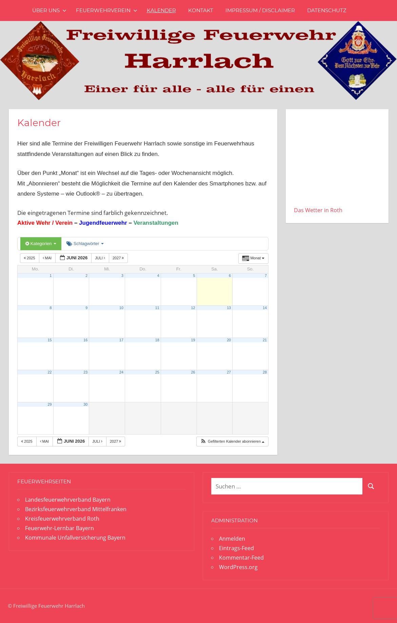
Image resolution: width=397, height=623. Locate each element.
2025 (30, 258)
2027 (119, 258)
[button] (232, 441)
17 (121, 340)
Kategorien (40, 243)
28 (265, 372)
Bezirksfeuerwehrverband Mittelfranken (75, 509)
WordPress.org (238, 567)
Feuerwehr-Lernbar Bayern (59, 528)
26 (193, 372)
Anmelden (232, 538)
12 (193, 308)
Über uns (49, 10)
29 (50, 404)
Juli (100, 258)
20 (229, 340)
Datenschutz (326, 10)
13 (229, 308)
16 (85, 340)
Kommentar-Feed (241, 557)
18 (157, 340)
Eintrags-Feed (236, 548)
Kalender (161, 10)
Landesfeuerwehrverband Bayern (68, 499)
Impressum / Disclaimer (260, 10)
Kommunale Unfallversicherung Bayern (75, 537)
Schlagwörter (85, 243)
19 (193, 340)
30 (85, 404)
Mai (48, 258)
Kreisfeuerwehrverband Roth (62, 518)
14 (265, 308)
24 (121, 372)
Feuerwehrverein (106, 10)
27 (229, 372)
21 (265, 340)
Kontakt (200, 10)
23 (85, 372)
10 (121, 308)
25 (157, 372)
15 (50, 340)
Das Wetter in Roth (318, 210)
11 (157, 308)
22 (50, 372)
